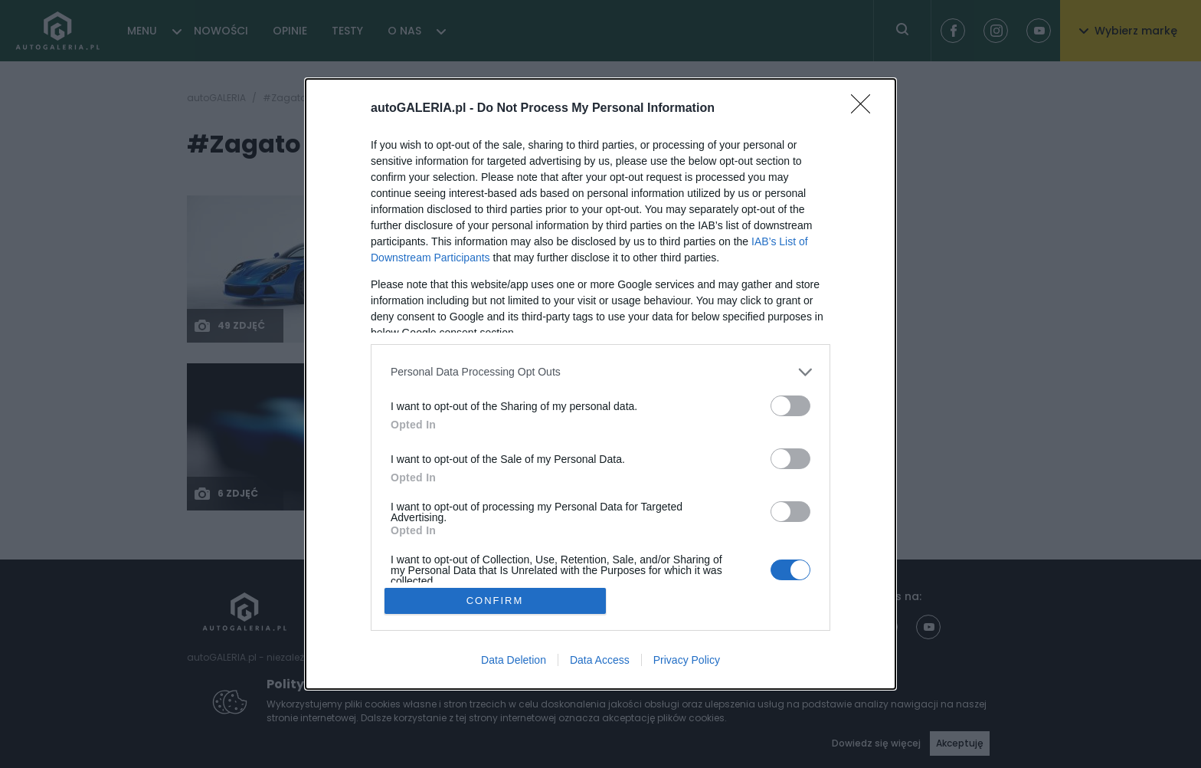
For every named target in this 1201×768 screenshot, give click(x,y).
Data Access (600, 660)
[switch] (790, 405)
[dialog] (600, 384)
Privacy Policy (686, 660)
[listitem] (600, 372)
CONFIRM (495, 600)
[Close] (865, 108)
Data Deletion (513, 660)
